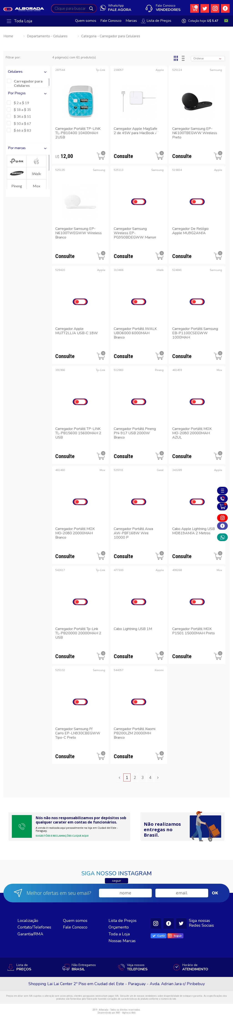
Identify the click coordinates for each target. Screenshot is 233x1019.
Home (8, 36)
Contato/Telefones (34, 927)
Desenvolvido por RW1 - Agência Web (116, 1012)
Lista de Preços (156, 21)
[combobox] (208, 58)
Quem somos (85, 21)
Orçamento (119, 927)
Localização (28, 920)
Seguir (175, 936)
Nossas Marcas (122, 941)
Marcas (131, 21)
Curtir (158, 935)
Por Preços (27, 93)
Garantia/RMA (30, 934)
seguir (116, 880)
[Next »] (157, 777)
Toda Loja (19, 21)
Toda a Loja (119, 934)
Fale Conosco (111, 21)
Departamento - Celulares (47, 36)
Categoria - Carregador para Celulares (110, 36)
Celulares (27, 71)
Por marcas (27, 148)
